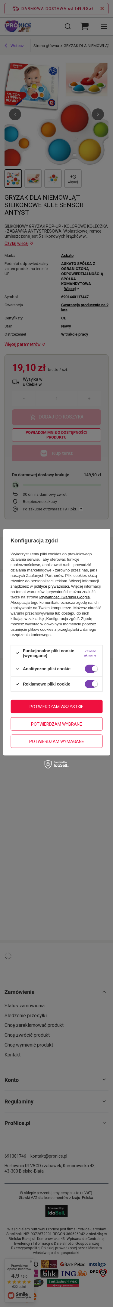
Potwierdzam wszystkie (56, 706)
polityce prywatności (51, 586)
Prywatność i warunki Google (64, 597)
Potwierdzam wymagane (56, 741)
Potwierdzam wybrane (56, 723)
